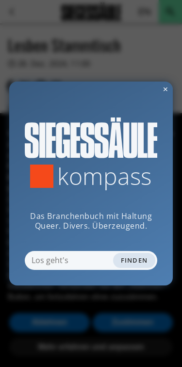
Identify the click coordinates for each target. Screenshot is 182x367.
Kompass (104, 176)
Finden (134, 260)
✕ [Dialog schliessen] (142, 89)
